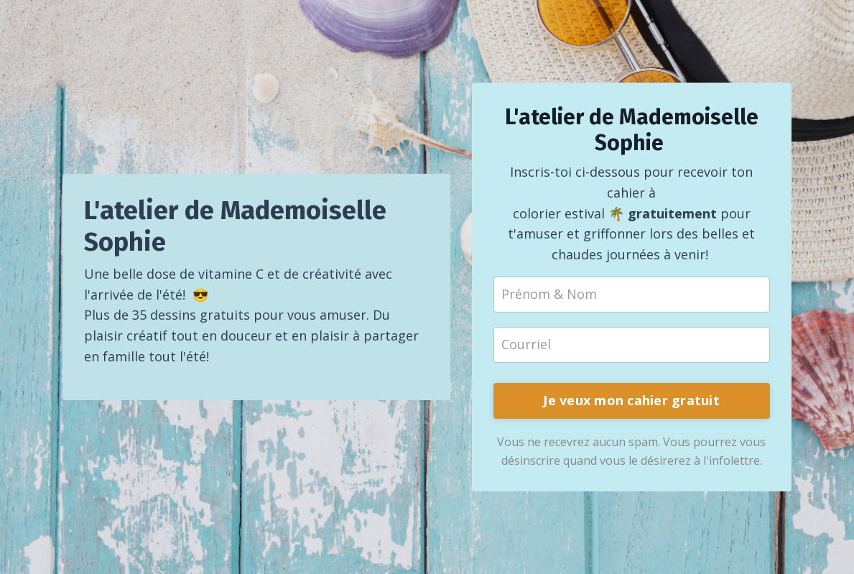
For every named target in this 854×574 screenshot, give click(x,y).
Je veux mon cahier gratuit (631, 400)
